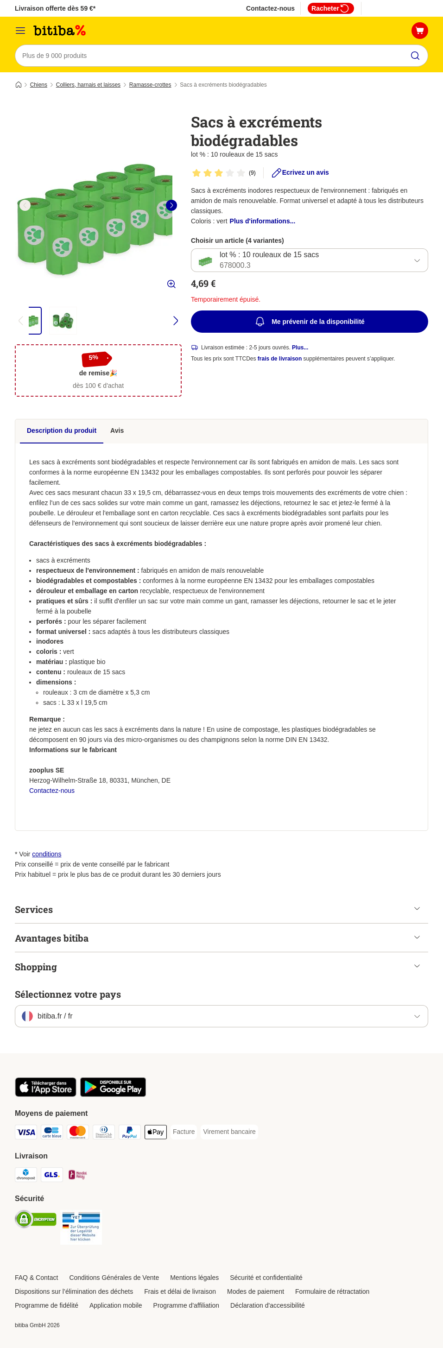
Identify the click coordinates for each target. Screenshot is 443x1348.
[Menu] (20, 30)
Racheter (330, 8)
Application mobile (115, 1305)
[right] (171, 205)
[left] (25, 205)
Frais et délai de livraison (180, 1291)
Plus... (300, 348)
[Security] (36, 1221)
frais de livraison (280, 359)
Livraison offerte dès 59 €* (55, 8)
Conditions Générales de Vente (114, 1277)
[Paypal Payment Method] (130, 1134)
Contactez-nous (270, 8)
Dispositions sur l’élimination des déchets (74, 1291)
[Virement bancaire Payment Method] (229, 1132)
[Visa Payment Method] (26, 1134)
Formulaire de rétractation (332, 1291)
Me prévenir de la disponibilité (309, 322)
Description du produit (61, 430)
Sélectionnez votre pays (68, 994)
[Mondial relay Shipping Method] (78, 1176)
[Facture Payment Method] (184, 1132)
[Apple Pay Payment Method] (156, 1134)
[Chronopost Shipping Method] (26, 1176)
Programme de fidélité (46, 1305)
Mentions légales (194, 1277)
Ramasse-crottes (150, 85)
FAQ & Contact (36, 1277)
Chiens (38, 85)
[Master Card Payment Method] (78, 1134)
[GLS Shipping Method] (52, 1176)
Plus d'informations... (263, 221)
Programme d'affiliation (186, 1305)
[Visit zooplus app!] (45, 1094)
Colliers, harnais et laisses (88, 85)
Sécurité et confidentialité (266, 1277)
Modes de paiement (255, 1291)
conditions (46, 854)
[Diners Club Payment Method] (104, 1134)
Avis (117, 430)
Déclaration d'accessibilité (267, 1305)
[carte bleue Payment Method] (52, 1134)
